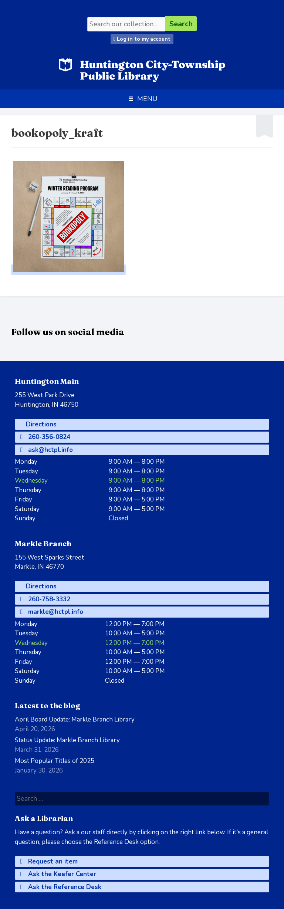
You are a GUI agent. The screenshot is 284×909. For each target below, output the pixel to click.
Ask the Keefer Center (58, 874)
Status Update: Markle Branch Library (67, 740)
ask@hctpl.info (46, 450)
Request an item (49, 861)
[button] (147, 98)
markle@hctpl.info (51, 612)
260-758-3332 (45, 599)
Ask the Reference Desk (60, 887)
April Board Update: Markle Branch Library (75, 719)
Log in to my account (142, 39)
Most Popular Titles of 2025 (54, 761)
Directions (40, 424)
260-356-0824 (45, 437)
